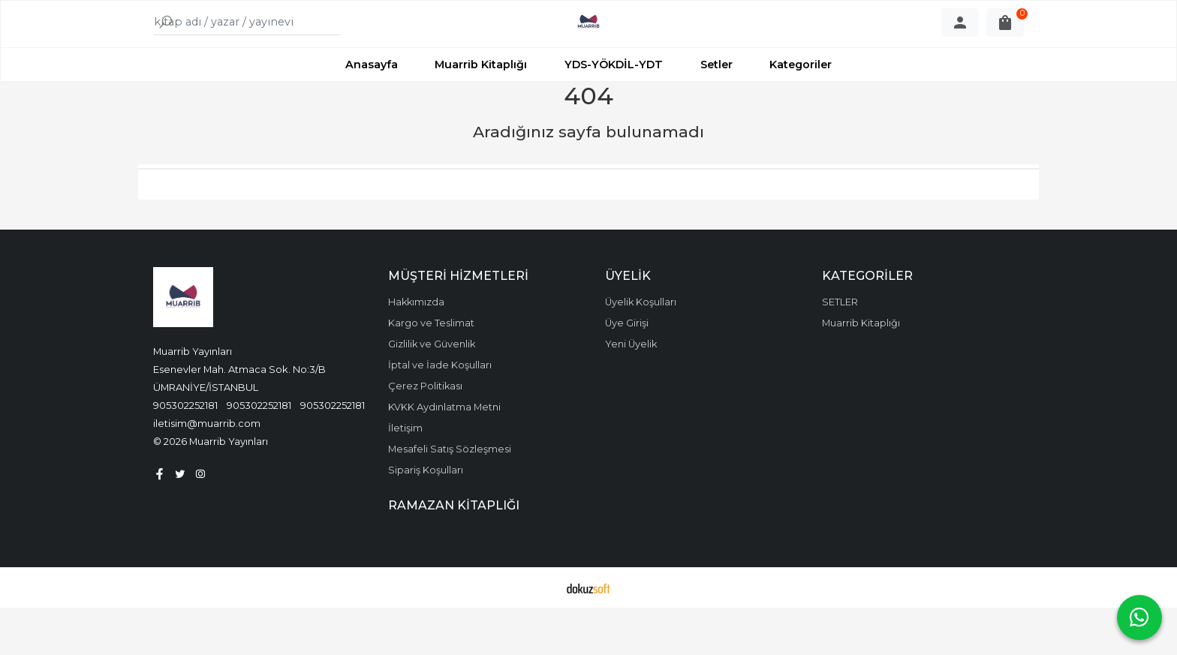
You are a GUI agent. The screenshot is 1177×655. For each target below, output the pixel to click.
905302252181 (185, 452)
